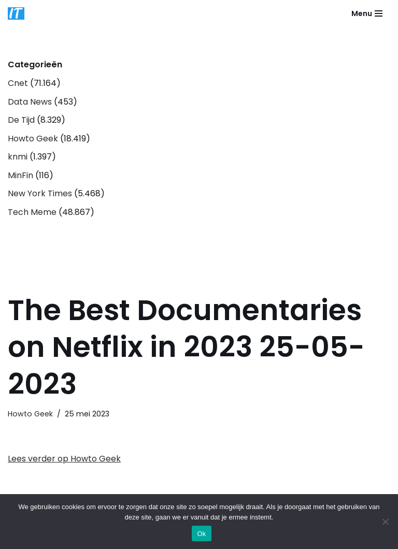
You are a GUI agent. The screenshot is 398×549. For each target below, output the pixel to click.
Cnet (18, 83)
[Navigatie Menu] (367, 13)
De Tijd (21, 120)
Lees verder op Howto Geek (64, 459)
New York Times (40, 193)
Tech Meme (32, 212)
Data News (30, 102)
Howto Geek (33, 139)
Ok (201, 534)
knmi (17, 157)
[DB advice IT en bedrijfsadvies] (16, 13)
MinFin (20, 175)
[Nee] (385, 521)
